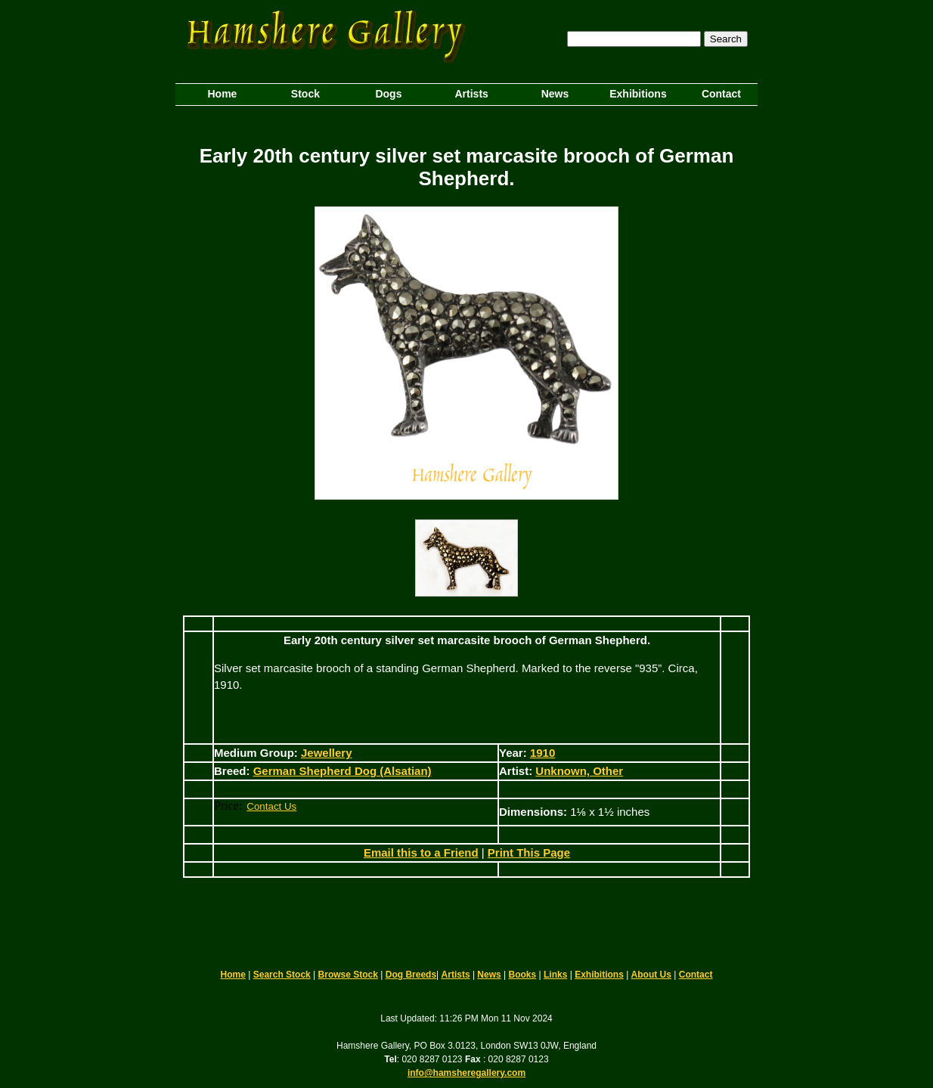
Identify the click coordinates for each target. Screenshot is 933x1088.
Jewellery (326, 752)
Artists (456, 974)
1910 (542, 752)
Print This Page (529, 852)
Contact (696, 974)
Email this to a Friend (421, 852)
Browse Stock (348, 974)
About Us (651, 974)
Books (523, 974)
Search (726, 39)
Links (555, 974)
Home (233, 974)
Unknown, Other (579, 770)
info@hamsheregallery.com (466, 1073)
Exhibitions (599, 974)
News (489, 974)
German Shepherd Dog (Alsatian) (342, 770)
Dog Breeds (411, 974)
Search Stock (282, 974)
